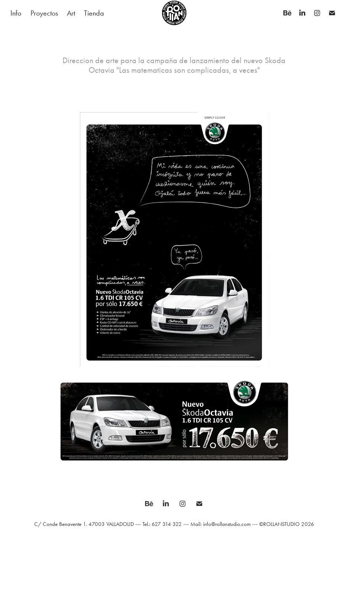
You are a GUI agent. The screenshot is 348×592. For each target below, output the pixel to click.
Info (15, 13)
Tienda (94, 13)
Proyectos (44, 13)
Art (71, 13)
